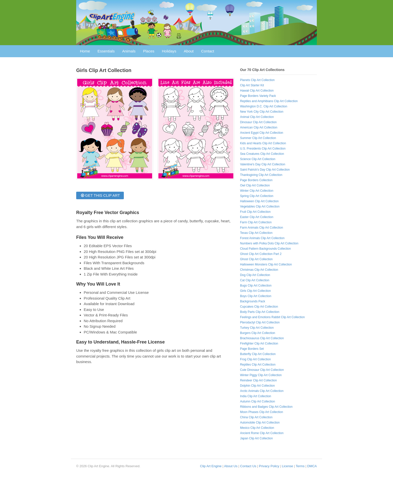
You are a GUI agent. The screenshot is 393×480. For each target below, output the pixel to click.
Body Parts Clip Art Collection (259, 312)
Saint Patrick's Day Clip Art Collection (265, 169)
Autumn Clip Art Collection (257, 401)
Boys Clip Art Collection (255, 296)
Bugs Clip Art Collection (255, 285)
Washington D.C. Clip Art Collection (263, 106)
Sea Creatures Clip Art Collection (262, 154)
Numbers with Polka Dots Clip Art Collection (269, 243)
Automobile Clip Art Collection (260, 422)
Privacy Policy (269, 466)
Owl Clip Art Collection (255, 185)
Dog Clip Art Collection (255, 275)
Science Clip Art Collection (257, 159)
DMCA (312, 466)
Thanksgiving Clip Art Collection (261, 175)
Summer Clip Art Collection (258, 138)
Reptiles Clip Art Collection (257, 364)
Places (148, 51)
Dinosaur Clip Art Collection (258, 122)
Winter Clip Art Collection (256, 190)
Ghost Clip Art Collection (256, 259)
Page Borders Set (252, 349)
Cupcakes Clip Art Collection (259, 306)
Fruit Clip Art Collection (255, 212)
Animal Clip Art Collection (257, 117)
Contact (207, 51)
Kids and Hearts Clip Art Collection (263, 143)
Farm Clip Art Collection (256, 222)
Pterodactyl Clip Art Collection (260, 322)
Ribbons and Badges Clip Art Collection (266, 406)
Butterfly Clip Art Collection (258, 354)
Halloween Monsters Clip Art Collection (266, 264)
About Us (230, 466)
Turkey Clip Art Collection (257, 327)
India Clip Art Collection (255, 396)
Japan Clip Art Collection (256, 438)
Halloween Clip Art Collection (259, 201)
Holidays (169, 51)
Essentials (106, 51)
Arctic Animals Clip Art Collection (261, 391)
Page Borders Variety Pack (258, 96)
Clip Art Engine (211, 466)
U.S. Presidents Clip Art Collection (262, 148)
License (287, 466)
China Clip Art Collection (256, 417)
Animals (128, 51)
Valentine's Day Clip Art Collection (262, 164)
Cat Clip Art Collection (254, 280)
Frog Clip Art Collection (255, 359)
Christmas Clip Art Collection (259, 269)
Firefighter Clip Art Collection (259, 343)
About (188, 51)
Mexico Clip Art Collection (257, 428)
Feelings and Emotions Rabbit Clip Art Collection (272, 317)
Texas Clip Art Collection (256, 233)
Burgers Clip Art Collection (257, 333)
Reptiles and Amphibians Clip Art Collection (269, 101)
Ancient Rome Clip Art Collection (261, 433)
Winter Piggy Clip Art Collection (261, 375)
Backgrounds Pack (252, 301)
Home (85, 51)
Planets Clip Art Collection (257, 80)
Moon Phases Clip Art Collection (261, 412)
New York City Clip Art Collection (261, 111)
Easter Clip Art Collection (256, 217)
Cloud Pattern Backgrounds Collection (265, 248)
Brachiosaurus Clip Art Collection (262, 338)
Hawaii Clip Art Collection (257, 90)
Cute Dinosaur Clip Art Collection (262, 370)
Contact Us (248, 466)
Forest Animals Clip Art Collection (262, 238)
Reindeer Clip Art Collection (258, 380)
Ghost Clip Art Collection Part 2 (260, 254)
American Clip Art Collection (258, 127)
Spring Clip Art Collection (256, 196)
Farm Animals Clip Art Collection (261, 227)
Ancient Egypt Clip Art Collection (261, 132)
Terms (300, 466)
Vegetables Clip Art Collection (259, 206)
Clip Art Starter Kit (252, 85)
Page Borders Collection (256, 180)
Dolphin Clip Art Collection (257, 385)
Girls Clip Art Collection (255, 291)
